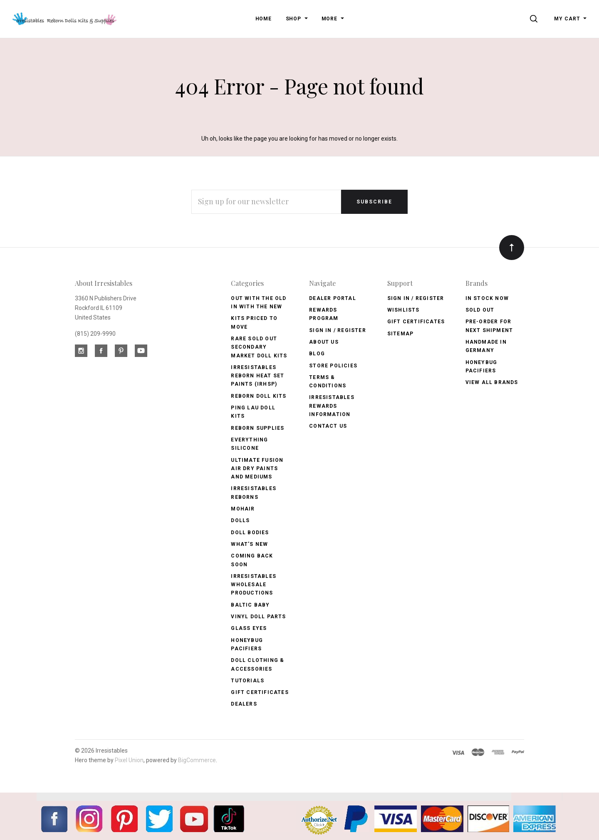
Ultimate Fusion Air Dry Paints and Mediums (257, 468)
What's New (249, 544)
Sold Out (480, 310)
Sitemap (400, 334)
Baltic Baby (250, 605)
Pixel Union (129, 760)
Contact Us (328, 426)
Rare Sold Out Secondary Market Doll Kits (259, 347)
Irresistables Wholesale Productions (253, 584)
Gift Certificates (259, 692)
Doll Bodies (250, 532)
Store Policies (333, 366)
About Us (324, 342)
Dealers (244, 704)
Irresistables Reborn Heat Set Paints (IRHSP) (257, 375)
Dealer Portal (332, 298)
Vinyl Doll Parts (258, 616)
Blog (317, 354)
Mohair (243, 509)
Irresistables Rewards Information (331, 405)
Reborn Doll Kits (258, 396)
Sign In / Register (337, 330)
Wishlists (403, 310)
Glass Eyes (249, 628)
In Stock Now (487, 298)
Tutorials (247, 681)
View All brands (491, 382)
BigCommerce (197, 760)
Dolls (240, 520)
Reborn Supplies (257, 428)
